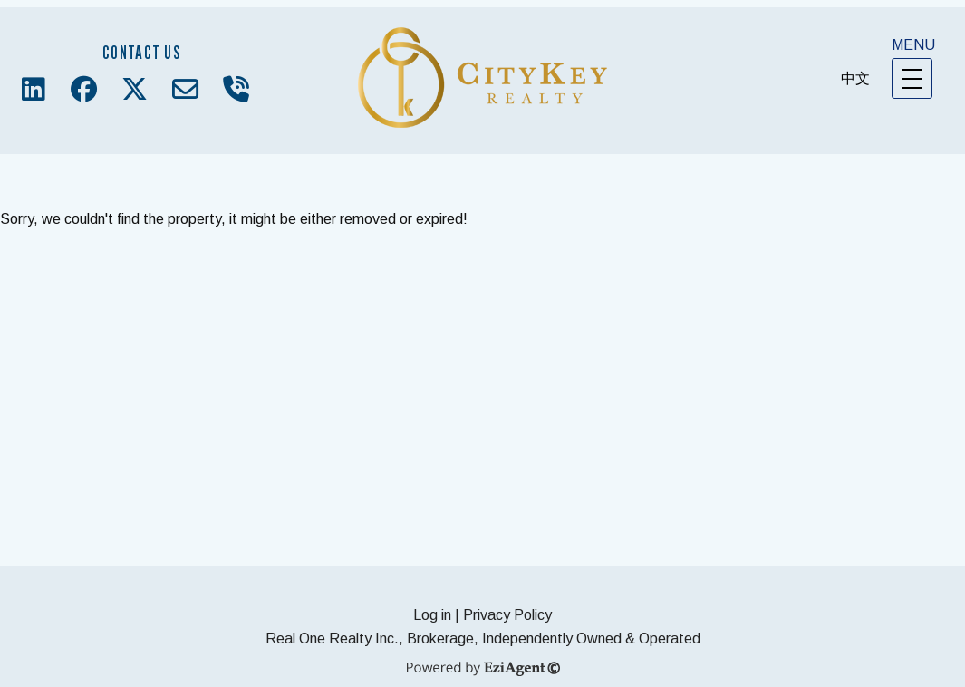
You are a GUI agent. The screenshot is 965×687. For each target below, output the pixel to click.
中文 (855, 78)
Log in (432, 615)
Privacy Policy (507, 615)
